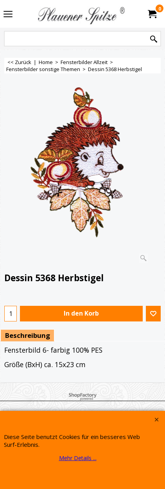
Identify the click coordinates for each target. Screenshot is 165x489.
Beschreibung (27, 335)
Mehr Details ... (78, 458)
